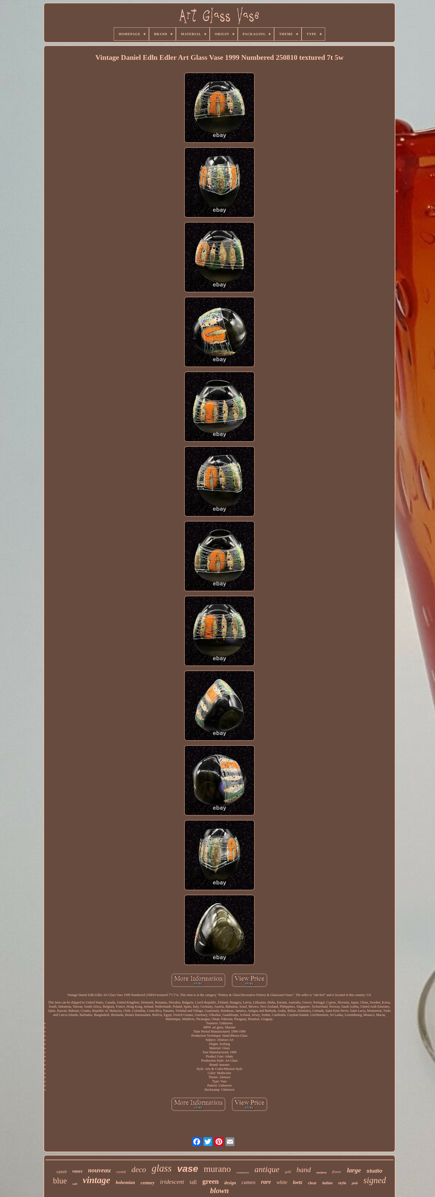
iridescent (172, 1181)
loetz (297, 1182)
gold (288, 1172)
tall (193, 1182)
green (210, 1181)
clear (312, 1183)
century (148, 1182)
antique (266, 1169)
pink (355, 1183)
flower (336, 1172)
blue (60, 1180)
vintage (96, 1180)
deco (138, 1169)
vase (187, 1168)
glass (162, 1168)
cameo (249, 1182)
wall (74, 1183)
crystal (121, 1172)
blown (219, 1190)
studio (374, 1171)
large (354, 1170)
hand (304, 1170)
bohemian (125, 1182)
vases (77, 1171)
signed (374, 1180)
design (230, 1182)
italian (327, 1183)
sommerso (242, 1172)
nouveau (99, 1170)
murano (217, 1169)
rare (266, 1181)
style (342, 1183)
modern (322, 1172)
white (282, 1182)
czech (62, 1172)
